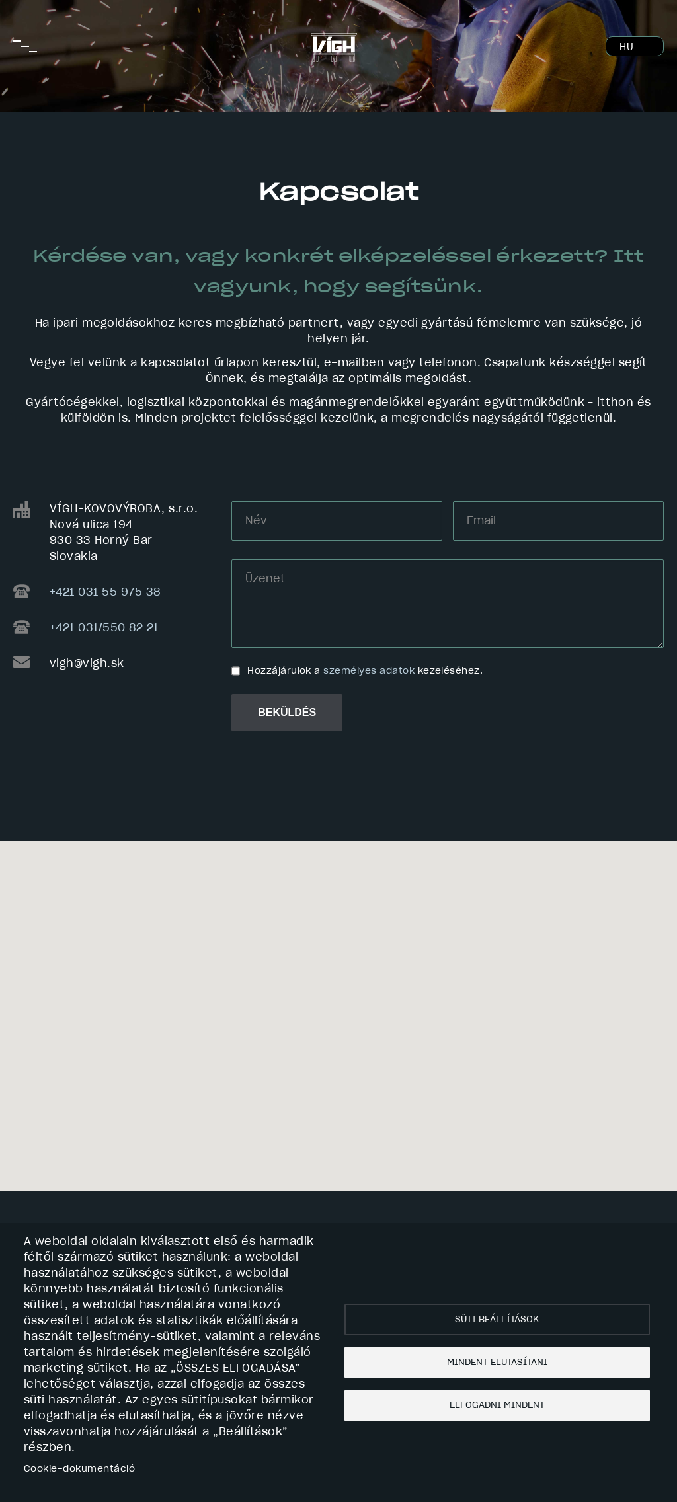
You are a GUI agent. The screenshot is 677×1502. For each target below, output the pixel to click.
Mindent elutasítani (497, 1362)
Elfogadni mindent (497, 1405)
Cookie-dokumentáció (79, 1469)
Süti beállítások (497, 1319)
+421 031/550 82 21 (104, 628)
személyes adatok (369, 671)
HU (626, 47)
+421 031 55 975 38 (105, 592)
